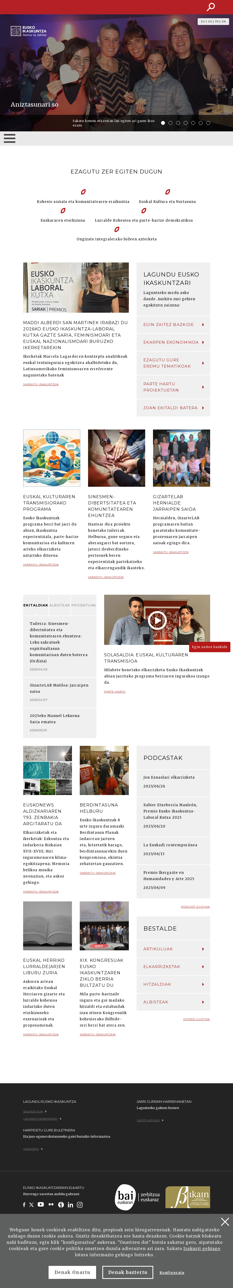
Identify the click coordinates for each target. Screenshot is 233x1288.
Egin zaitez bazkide (173, 324)
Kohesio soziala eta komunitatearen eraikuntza (83, 202)
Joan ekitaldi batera (173, 407)
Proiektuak (83, 605)
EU (203, 21)
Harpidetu (33, 1149)
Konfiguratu (171, 1273)
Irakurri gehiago (202, 1248)
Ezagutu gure (173, 363)
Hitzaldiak (173, 984)
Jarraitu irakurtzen (41, 386)
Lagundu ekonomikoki (42, 1118)
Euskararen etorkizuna (63, 220)
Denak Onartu (72, 1272)
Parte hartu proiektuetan (173, 387)
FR (216, 21)
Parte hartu (114, 694)
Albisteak (59, 605)
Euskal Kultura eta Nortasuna (167, 202)
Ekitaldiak (35, 605)
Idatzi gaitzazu (150, 1120)
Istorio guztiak (196, 1019)
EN (224, 21)
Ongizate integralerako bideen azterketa (117, 239)
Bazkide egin (35, 1111)
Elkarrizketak (173, 966)
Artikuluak (173, 948)
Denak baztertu (128, 1272)
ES (210, 21)
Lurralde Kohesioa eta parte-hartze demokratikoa (144, 220)
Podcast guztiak (195, 906)
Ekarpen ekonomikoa (173, 342)
